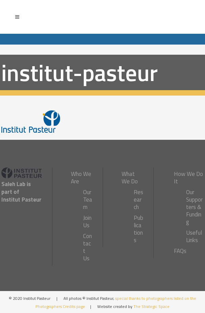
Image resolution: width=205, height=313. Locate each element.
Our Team (87, 199)
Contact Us (87, 247)
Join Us (87, 221)
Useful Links (194, 236)
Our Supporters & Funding (194, 207)
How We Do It (188, 177)
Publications (138, 229)
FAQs (180, 251)
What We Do (130, 177)
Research (138, 199)
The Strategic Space (151, 306)
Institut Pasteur (21, 199)
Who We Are (81, 177)
